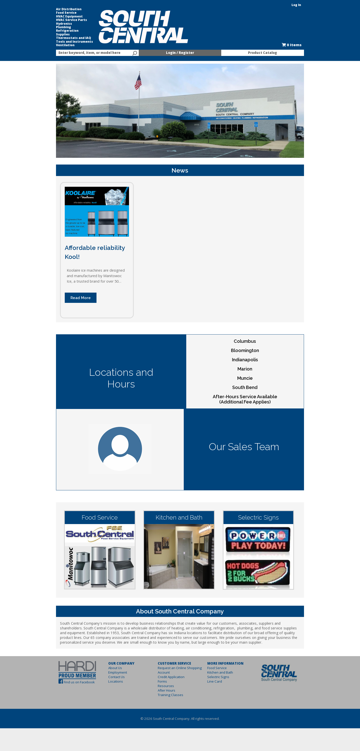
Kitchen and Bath (222, 687)
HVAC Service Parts (60, 20)
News (180, 178)
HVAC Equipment (58, 16)
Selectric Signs (221, 691)
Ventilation (54, 45)
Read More (70, 312)
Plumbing (52, 27)
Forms (160, 696)
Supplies (52, 34)
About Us (108, 682)
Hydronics (53, 23)
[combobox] (90, 52)
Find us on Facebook (68, 696)
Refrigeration (56, 30)
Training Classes (168, 709)
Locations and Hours (115, 380)
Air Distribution (57, 9)
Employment (111, 687)
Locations (109, 696)
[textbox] (88, 52)
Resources (164, 700)
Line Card (217, 696)
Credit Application (169, 691)
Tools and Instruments (63, 41)
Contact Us (110, 691)
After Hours (164, 705)
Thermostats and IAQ (62, 38)
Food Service (55, 12)
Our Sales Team (250, 455)
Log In (307, 5)
